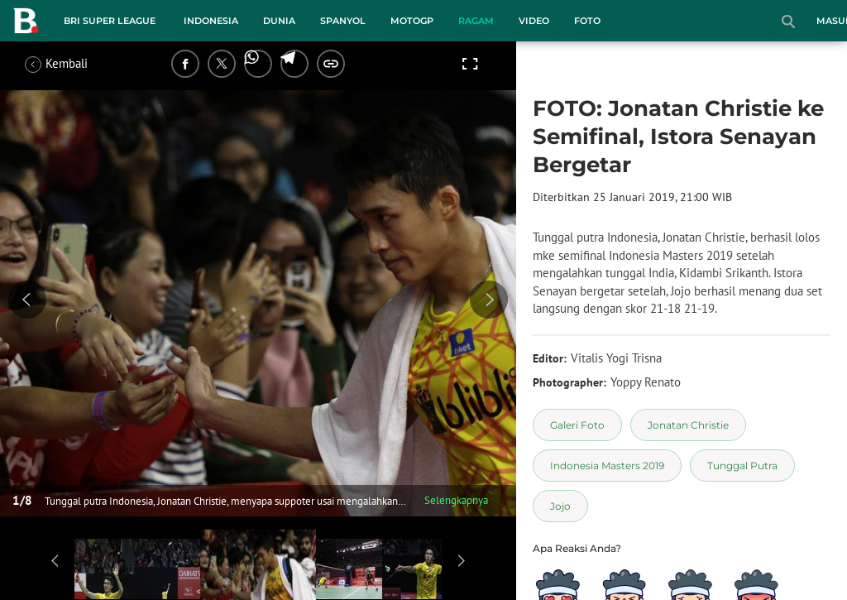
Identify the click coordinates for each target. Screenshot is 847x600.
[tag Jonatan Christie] (688, 425)
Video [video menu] (534, 20)
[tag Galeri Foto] (577, 425)
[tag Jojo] (560, 506)
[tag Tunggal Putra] (742, 465)
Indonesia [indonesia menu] (211, 20)
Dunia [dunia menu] (279, 20)
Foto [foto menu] (587, 20)
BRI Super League (110, 20)
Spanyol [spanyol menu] (343, 20)
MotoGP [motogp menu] (411, 20)
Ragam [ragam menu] (476, 20)
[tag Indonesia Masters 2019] (607, 465)
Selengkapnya (456, 500)
